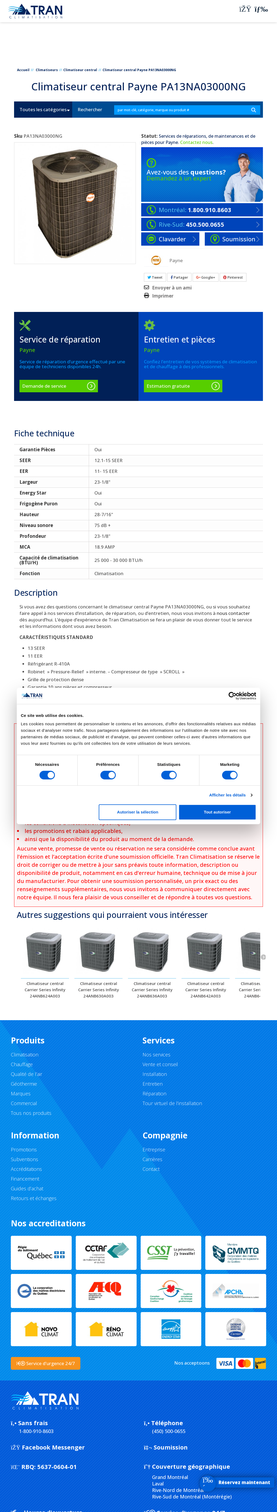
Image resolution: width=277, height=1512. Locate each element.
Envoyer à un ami (172, 288)
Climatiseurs (47, 70)
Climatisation (24, 1054)
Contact (151, 1169)
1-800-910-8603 (36, 1431)
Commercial (24, 1103)
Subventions (24, 1159)
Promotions (24, 1149)
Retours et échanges (34, 1198)
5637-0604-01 (44, 1466)
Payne (172, 142)
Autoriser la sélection (138, 812)
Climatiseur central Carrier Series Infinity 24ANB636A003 (152, 990)
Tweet (155, 277)
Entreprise (154, 1149)
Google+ (205, 277)
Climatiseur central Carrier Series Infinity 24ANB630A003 (98, 990)
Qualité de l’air (26, 1074)
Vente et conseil (160, 1064)
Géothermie (24, 1084)
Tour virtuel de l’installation (172, 1103)
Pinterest (233, 277)
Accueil (23, 70)
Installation (155, 1074)
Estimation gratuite (168, 386)
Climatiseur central (80, 70)
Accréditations (26, 1169)
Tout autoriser (217, 812)
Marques (21, 1093)
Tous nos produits (31, 1113)
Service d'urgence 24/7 (45, 1363)
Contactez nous (196, 142)
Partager (179, 277)
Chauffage (22, 1064)
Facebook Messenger (48, 1447)
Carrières (152, 1159)
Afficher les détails (227, 795)
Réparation (154, 1093)
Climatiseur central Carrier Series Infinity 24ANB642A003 (205, 990)
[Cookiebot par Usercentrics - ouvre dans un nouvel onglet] (232, 696)
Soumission (166, 1447)
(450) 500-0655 (168, 1431)
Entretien (153, 1084)
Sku (18, 136)
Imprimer (162, 296)
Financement (25, 1178)
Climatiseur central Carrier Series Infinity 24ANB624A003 (45, 990)
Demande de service (44, 386)
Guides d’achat (27, 1188)
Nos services (156, 1054)
